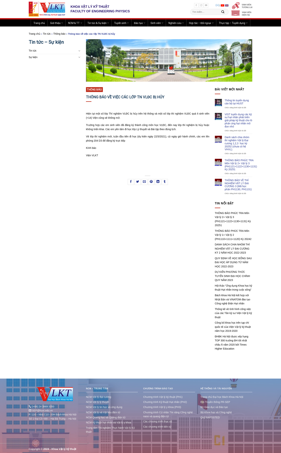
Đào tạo (139, 23)
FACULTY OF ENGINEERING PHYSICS (100, 11)
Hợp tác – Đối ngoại (201, 23)
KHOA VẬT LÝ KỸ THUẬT (90, 7)
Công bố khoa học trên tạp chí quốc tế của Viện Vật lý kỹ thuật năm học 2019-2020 (233, 326)
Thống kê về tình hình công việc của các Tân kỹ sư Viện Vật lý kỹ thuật (233, 313)
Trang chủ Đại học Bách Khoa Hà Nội (221, 396)
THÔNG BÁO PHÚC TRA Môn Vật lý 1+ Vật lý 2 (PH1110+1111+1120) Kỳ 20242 (233, 234)
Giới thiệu (56, 23)
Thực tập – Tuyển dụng (233, 23)
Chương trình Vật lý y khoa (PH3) (162, 407)
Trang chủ (39, 23)
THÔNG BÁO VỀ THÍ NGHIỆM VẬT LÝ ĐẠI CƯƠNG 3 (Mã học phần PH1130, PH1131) (238, 185)
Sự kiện (33, 57)
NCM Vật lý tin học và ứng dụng (104, 407)
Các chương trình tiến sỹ (157, 426)
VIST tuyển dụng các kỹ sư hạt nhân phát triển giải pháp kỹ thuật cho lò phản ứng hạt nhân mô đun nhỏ (238, 120)
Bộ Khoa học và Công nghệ (216, 412)
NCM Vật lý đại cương (98, 396)
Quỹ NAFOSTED (210, 417)
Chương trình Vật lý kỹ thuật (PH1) (162, 396)
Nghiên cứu (176, 23)
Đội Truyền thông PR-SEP (215, 402)
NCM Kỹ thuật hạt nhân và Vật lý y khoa (108, 422)
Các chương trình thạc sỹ (157, 421)
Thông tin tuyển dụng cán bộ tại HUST (237, 102)
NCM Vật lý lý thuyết (97, 402)
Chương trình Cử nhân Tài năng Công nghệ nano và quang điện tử (168, 414)
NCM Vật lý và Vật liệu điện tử (103, 412)
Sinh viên (156, 23)
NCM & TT (75, 23)
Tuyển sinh (121, 23)
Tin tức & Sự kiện (98, 23)
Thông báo (59, 33)
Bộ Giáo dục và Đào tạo (214, 407)
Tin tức (47, 33)
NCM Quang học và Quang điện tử (105, 417)
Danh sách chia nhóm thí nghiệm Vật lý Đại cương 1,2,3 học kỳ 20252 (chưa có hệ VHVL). (237, 143)
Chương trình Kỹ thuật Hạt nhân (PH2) (165, 402)
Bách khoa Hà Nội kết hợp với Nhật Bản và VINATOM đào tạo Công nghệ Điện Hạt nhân (232, 299)
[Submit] (223, 12)
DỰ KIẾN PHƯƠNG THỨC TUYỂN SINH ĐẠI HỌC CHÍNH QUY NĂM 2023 (232, 275)
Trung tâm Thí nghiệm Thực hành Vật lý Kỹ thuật (110, 429)
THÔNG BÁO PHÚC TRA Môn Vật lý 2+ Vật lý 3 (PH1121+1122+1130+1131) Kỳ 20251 (241, 165)
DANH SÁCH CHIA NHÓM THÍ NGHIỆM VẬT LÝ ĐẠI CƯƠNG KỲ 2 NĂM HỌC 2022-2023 (232, 248)
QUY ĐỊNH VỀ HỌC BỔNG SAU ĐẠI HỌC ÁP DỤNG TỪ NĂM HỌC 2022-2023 (233, 262)
